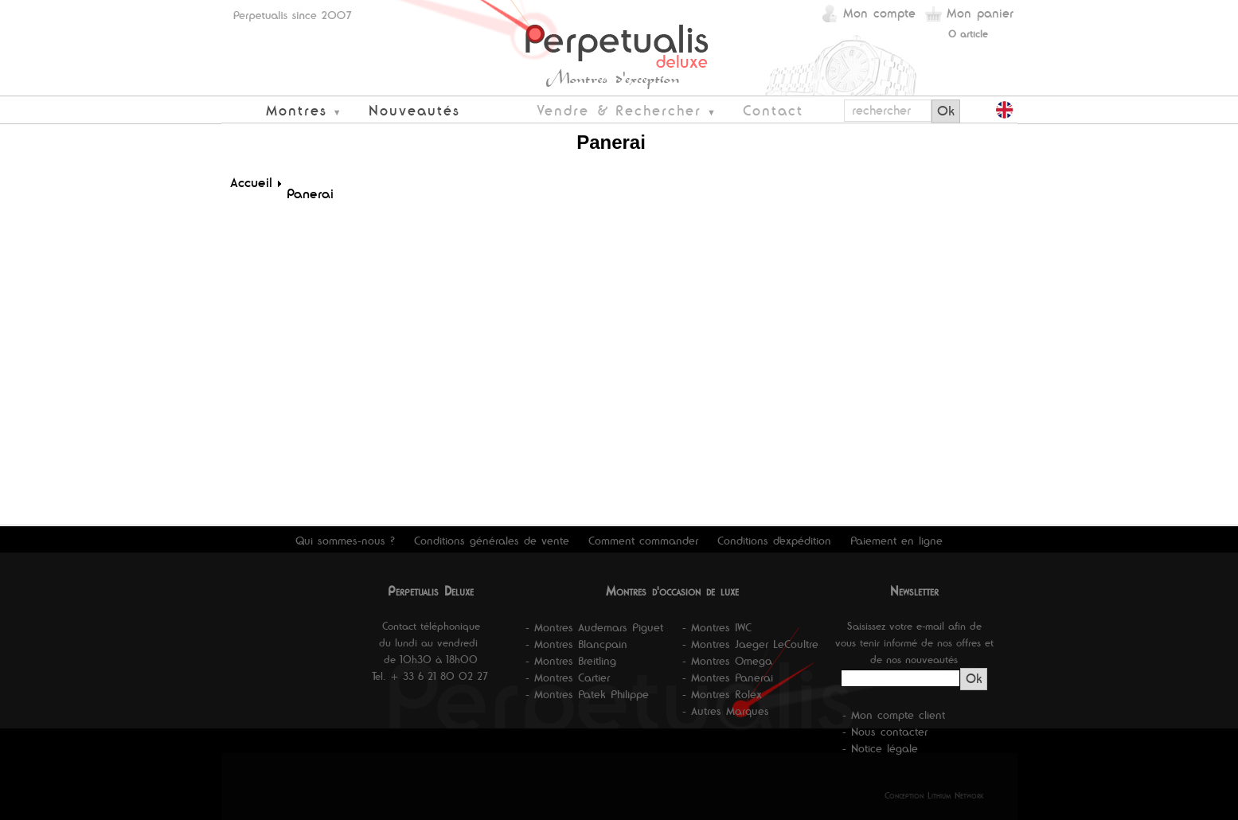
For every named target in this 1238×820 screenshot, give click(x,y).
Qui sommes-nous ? (345, 540)
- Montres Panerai (727, 677)
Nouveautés (414, 110)
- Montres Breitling (570, 661)
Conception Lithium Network (934, 795)
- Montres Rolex (722, 694)
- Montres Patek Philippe (587, 694)
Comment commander (643, 540)
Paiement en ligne (896, 540)
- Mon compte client (893, 715)
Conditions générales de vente (491, 540)
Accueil (251, 182)
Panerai (310, 193)
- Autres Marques (725, 711)
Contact (773, 110)
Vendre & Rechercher (619, 110)
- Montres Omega (727, 661)
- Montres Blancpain (576, 644)
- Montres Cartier (567, 677)
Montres (296, 110)
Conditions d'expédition (774, 540)
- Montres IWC (717, 627)
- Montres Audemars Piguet (594, 627)
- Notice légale (880, 748)
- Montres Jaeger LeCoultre (750, 644)
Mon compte (879, 13)
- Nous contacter (885, 731)
